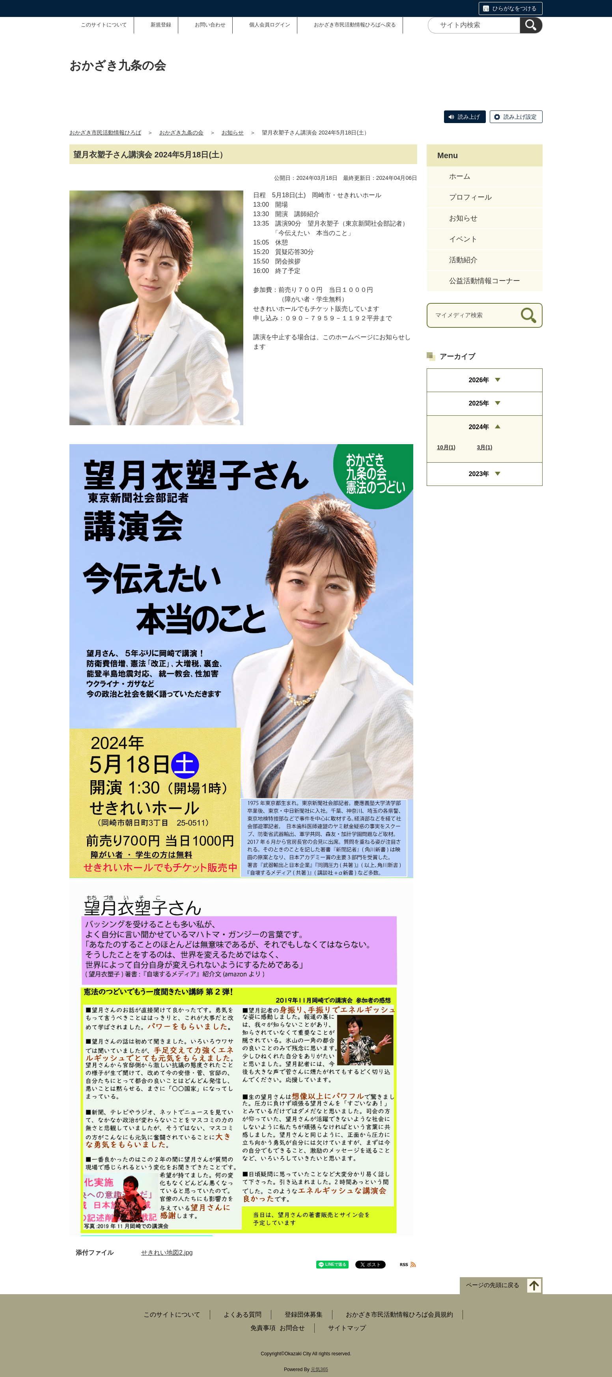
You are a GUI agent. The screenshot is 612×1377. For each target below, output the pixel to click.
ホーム (459, 176)
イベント (463, 239)
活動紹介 (463, 260)
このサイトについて (104, 25)
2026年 (479, 380)
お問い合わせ (210, 25)
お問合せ (292, 1328)
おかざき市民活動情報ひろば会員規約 (399, 1314)
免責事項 (263, 1328)
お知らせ (233, 132)
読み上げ (469, 117)
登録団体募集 (304, 1314)
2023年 (479, 474)
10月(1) (446, 447)
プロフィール (470, 197)
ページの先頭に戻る (492, 1285)
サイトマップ (347, 1328)
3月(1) (485, 447)
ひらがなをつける (515, 8)
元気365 (319, 1369)
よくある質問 (242, 1314)
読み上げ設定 (520, 117)
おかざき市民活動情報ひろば (105, 132)
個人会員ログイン (269, 25)
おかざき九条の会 (181, 132)
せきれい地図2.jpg (167, 1252)
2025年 (479, 403)
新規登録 (161, 25)
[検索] (531, 25)
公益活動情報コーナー (484, 281)
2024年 (479, 427)
